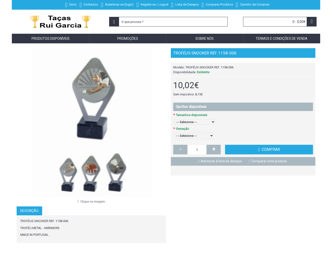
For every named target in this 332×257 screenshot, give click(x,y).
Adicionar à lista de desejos (221, 161)
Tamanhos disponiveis (191, 115)
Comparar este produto (269, 161)
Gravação (182, 129)
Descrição (29, 211)
